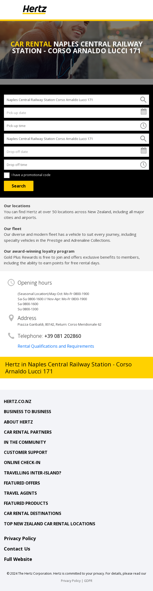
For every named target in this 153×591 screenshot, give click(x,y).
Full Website (18, 559)
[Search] (18, 186)
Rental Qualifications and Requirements (56, 346)
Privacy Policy (20, 538)
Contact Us (17, 549)
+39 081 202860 (62, 335)
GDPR (88, 581)
